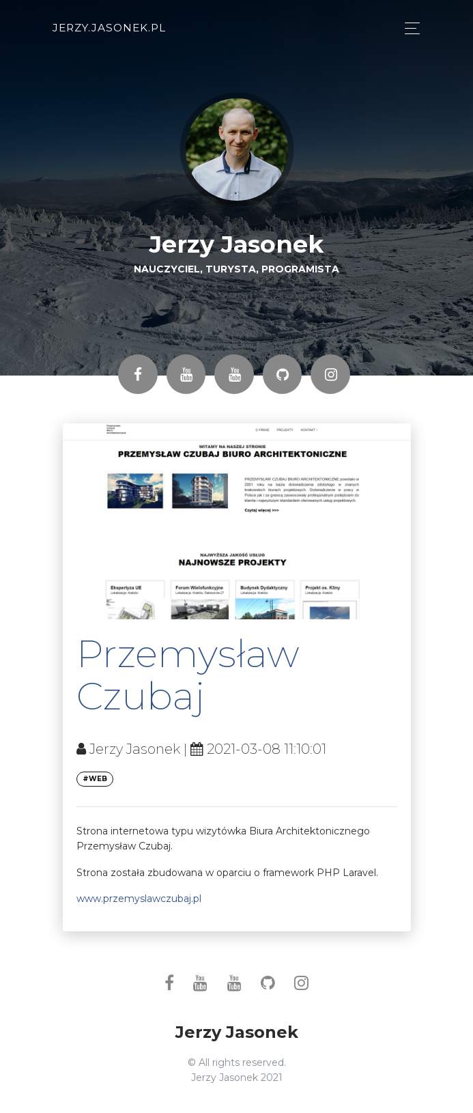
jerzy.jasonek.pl (109, 27)
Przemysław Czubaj (187, 674)
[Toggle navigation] (408, 28)
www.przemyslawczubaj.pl (138, 898)
